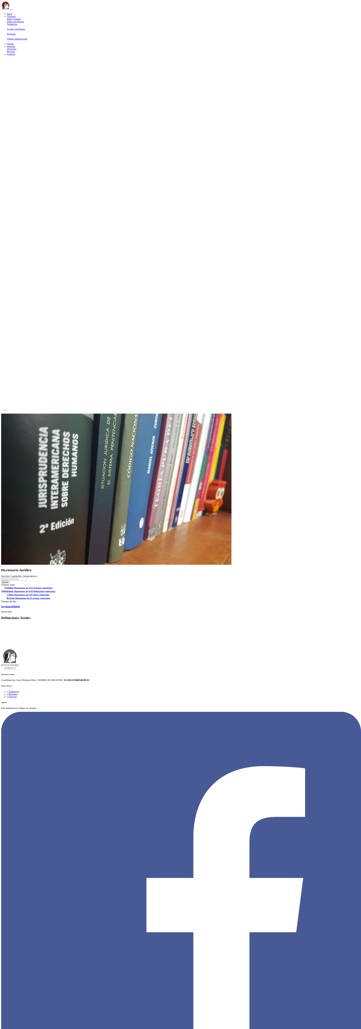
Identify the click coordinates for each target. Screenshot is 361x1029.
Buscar (5, 582)
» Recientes (12, 694)
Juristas (10, 44)
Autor (12, 585)
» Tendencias (13, 691)
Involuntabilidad (10, 606)
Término (5, 585)
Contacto (11, 54)
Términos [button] (11, 16)
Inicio (9, 14)
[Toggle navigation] (11, 9)
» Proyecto (12, 697)
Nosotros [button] (11, 46)
